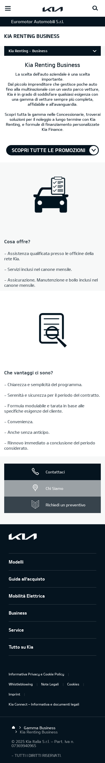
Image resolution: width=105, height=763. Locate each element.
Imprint (14, 694)
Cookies (73, 684)
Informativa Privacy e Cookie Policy (36, 674)
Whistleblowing (21, 684)
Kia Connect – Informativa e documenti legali (44, 704)
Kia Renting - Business (28, 51)
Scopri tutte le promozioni (48, 150)
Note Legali (50, 684)
